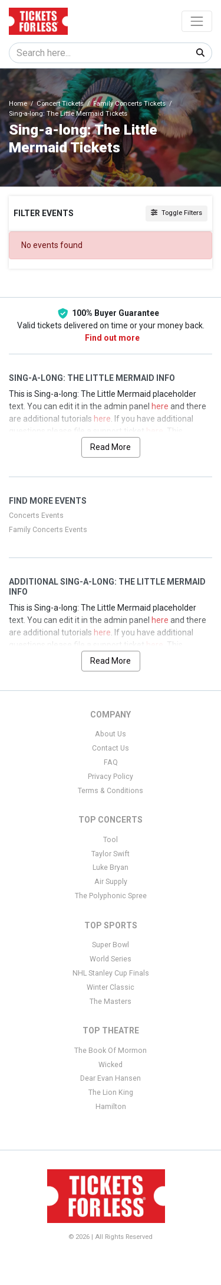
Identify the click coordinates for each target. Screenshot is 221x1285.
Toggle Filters (176, 213)
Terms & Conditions (110, 791)
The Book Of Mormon (110, 1050)
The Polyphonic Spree (111, 896)
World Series (110, 959)
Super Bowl (110, 945)
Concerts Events (36, 515)
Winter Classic (110, 987)
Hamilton (110, 1107)
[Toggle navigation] (197, 21)
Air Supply (110, 882)
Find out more (112, 338)
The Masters (110, 1001)
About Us (110, 734)
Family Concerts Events (48, 530)
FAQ (111, 762)
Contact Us (110, 748)
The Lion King (110, 1092)
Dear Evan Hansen (110, 1078)
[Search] (99, 53)
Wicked (110, 1065)
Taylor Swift (110, 854)
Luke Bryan (110, 867)
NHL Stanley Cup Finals (110, 973)
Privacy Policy (110, 776)
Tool (110, 840)
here (160, 406)
